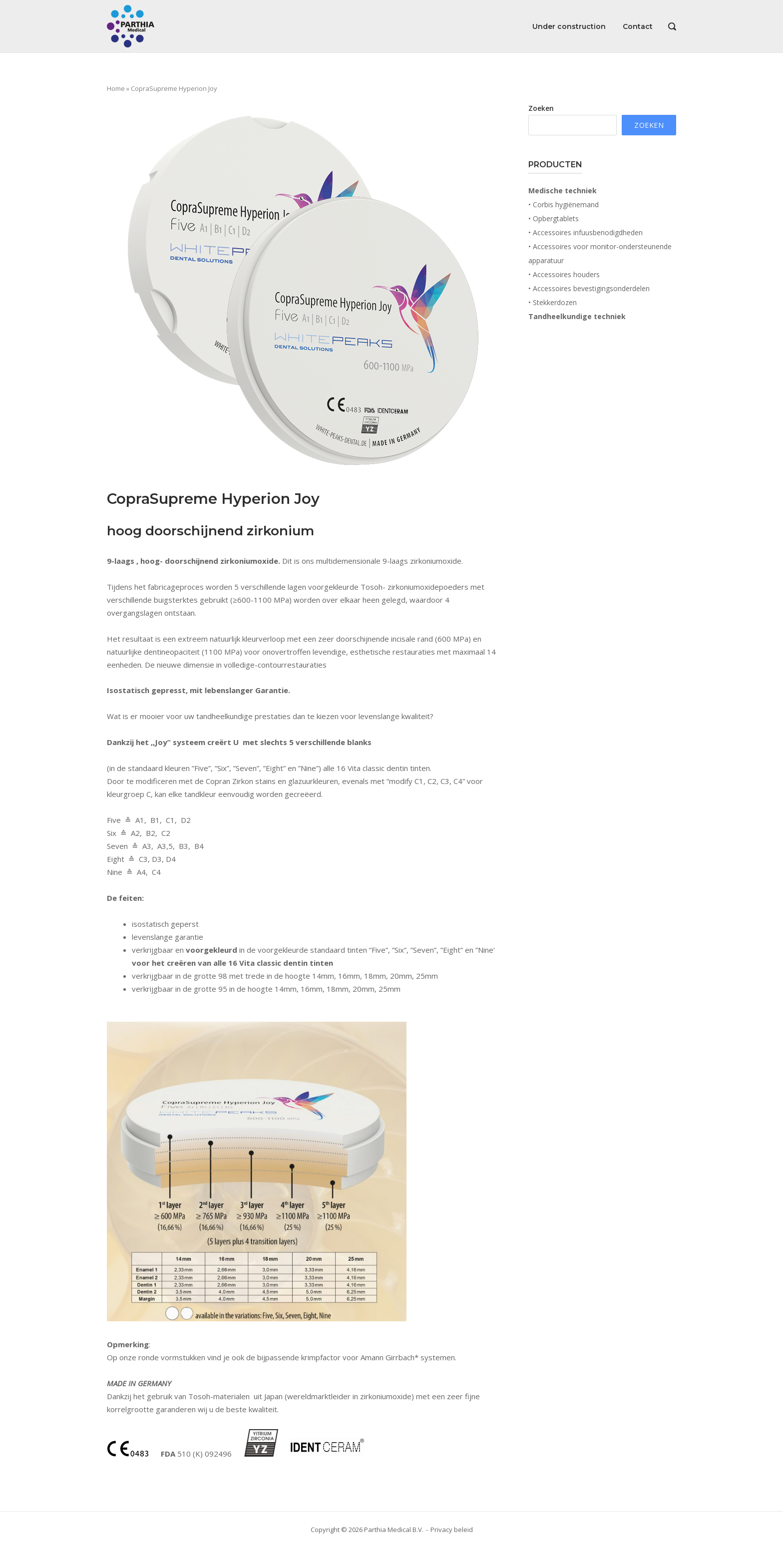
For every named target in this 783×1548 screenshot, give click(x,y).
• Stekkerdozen (552, 302)
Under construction (569, 26)
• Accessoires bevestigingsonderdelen (589, 288)
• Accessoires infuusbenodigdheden (585, 232)
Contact (638, 26)
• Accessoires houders (564, 274)
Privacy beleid (451, 1529)
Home (116, 88)
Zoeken (541, 108)
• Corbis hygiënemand (563, 204)
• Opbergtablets (553, 218)
